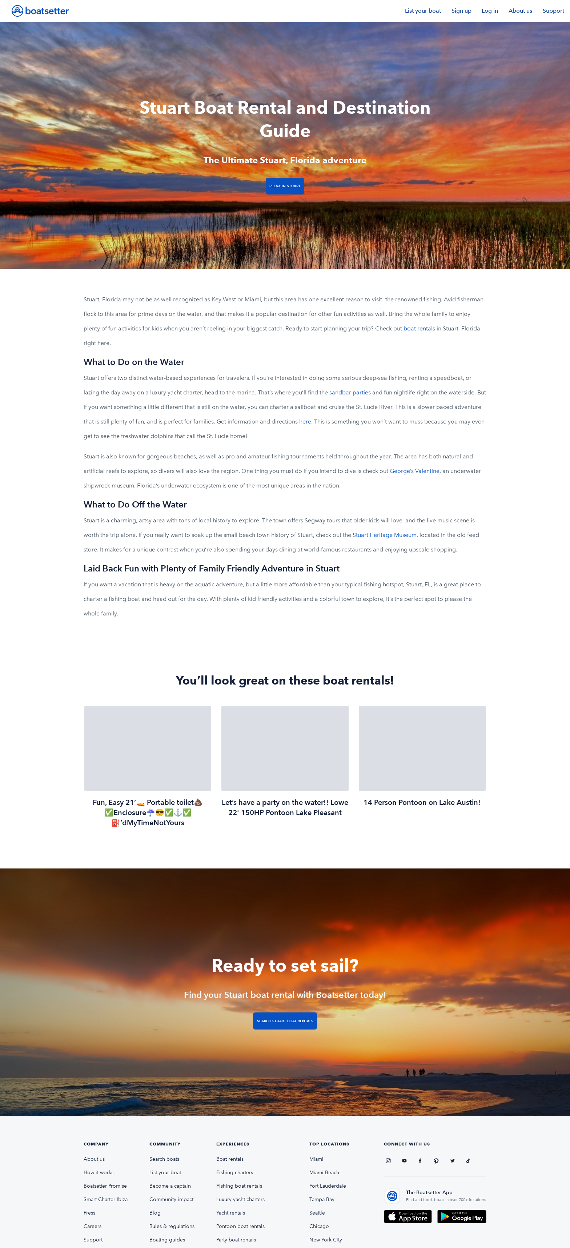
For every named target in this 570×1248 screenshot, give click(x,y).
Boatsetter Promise (105, 1186)
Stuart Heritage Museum (385, 534)
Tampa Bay (321, 1199)
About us (520, 10)
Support (553, 10)
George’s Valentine (414, 471)
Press (89, 1213)
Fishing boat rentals (239, 1186)
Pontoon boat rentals (240, 1226)
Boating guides (167, 1240)
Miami (316, 1159)
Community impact (171, 1199)
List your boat (423, 10)
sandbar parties (350, 392)
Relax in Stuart (285, 186)
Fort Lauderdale (327, 1186)
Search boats (164, 1159)
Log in (490, 10)
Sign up (461, 10)
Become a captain (170, 1186)
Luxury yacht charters (240, 1199)
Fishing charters (234, 1172)
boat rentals (419, 328)
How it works (98, 1172)
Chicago (319, 1226)
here (305, 421)
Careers (92, 1226)
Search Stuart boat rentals (285, 1021)
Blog (155, 1213)
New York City (325, 1240)
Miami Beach (324, 1172)
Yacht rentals (230, 1213)
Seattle (317, 1213)
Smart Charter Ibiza (106, 1199)
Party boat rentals (236, 1240)
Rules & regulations (171, 1226)
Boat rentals (230, 1159)
